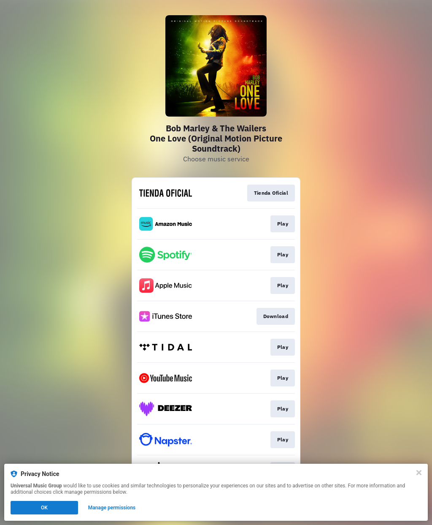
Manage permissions (112, 508)
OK (44, 508)
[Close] (419, 472)
